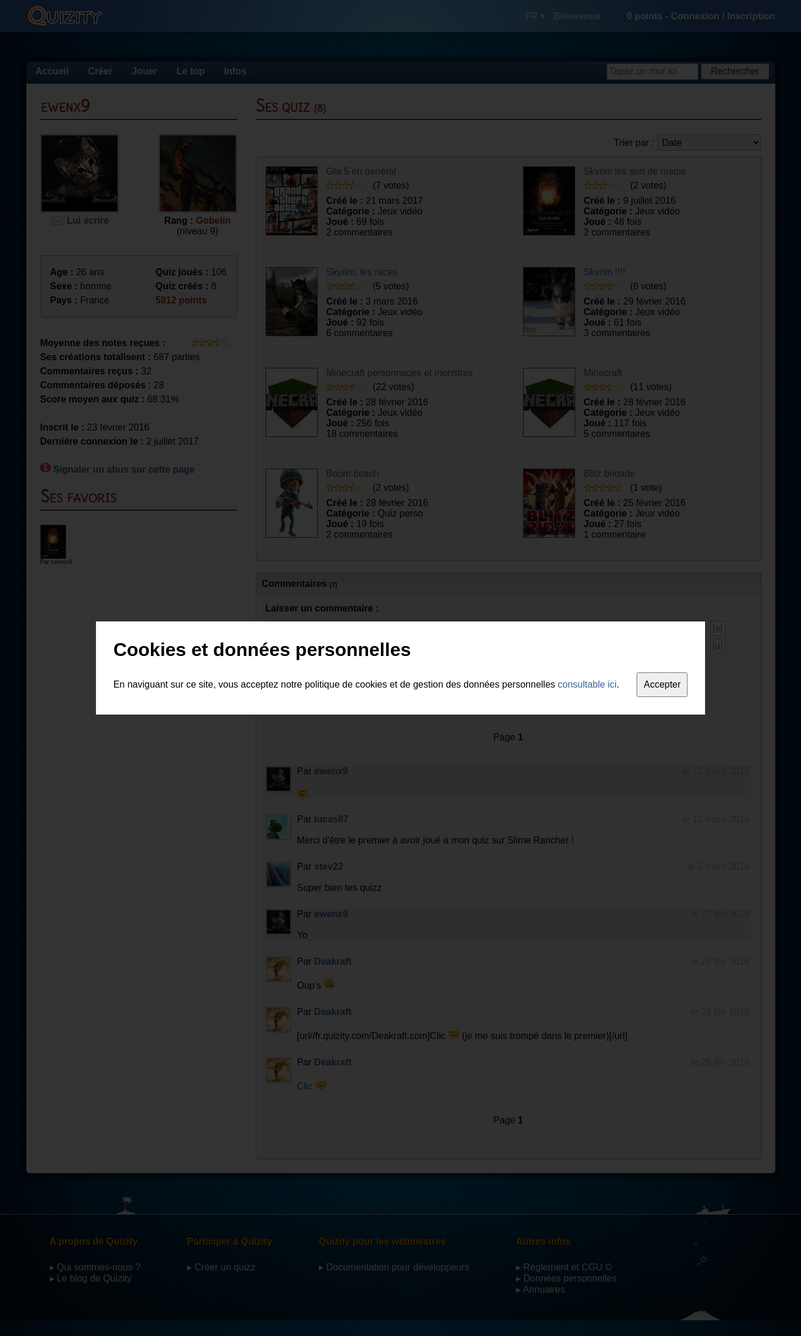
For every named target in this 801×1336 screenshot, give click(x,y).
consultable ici (587, 684)
